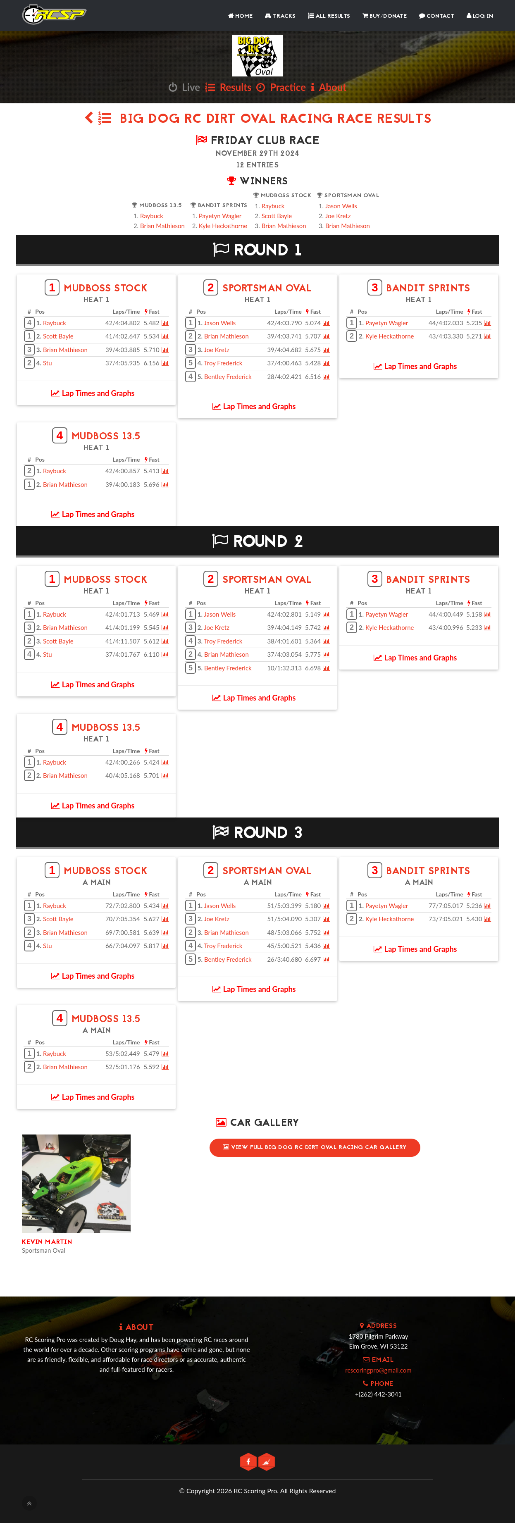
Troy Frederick (223, 363)
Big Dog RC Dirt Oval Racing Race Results (258, 120)
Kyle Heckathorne (223, 225)
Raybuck (151, 215)
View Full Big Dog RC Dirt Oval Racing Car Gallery (315, 1147)
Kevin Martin (47, 1242)
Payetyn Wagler (220, 215)
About (328, 87)
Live (184, 87)
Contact (436, 16)
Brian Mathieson (162, 225)
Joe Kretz (337, 215)
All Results (329, 16)
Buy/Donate (384, 16)
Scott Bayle (277, 215)
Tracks (280, 16)
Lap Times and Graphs (92, 393)
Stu (47, 363)
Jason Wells (341, 206)
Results (228, 87)
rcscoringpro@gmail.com (378, 1370)
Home (240, 16)
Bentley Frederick (228, 376)
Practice (281, 87)
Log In (480, 16)
